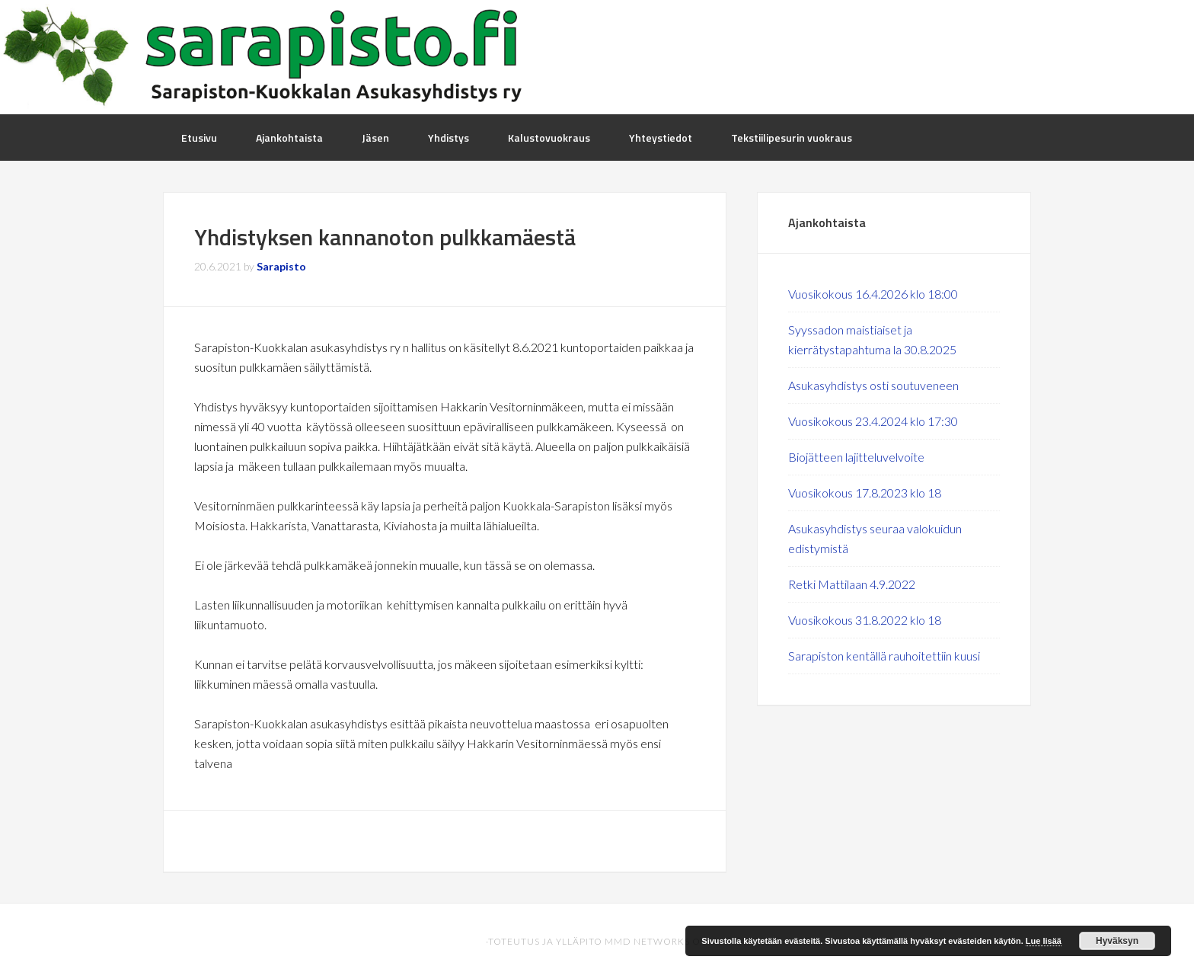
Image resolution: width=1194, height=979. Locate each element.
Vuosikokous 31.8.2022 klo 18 (864, 620)
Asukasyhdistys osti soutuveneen (873, 385)
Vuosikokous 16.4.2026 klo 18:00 (873, 293)
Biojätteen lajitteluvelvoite (856, 457)
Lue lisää (1044, 940)
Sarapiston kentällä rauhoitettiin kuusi (884, 655)
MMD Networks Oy (655, 941)
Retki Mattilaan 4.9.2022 (851, 584)
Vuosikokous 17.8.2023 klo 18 (864, 492)
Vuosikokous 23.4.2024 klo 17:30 (873, 421)
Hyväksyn (1117, 941)
